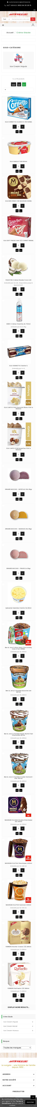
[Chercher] (20, 19)
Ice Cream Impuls (18, 66)
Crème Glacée (8, 1016)
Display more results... (18, 1007)
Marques (6, 1041)
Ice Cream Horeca (11, 1030)
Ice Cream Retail (10, 1026)
